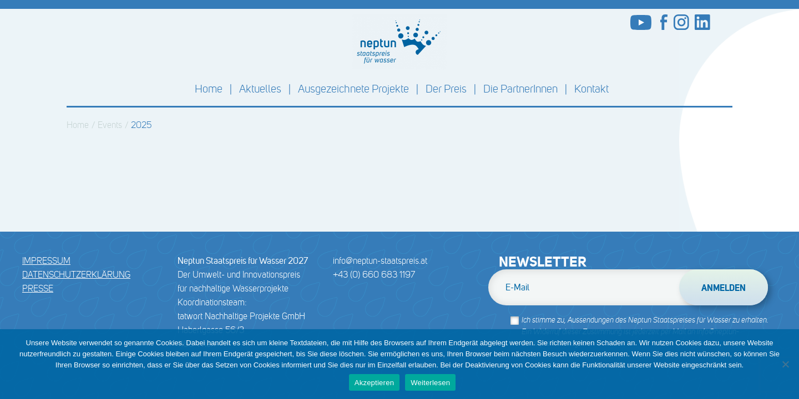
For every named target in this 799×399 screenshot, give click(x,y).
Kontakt (591, 89)
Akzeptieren (374, 382)
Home (208, 89)
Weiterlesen (430, 382)
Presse (37, 288)
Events (110, 125)
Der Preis (446, 89)
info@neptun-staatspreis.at (380, 260)
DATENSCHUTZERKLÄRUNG (76, 274)
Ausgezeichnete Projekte (353, 89)
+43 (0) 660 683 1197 (374, 274)
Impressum (46, 260)
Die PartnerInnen (520, 89)
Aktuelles (260, 89)
